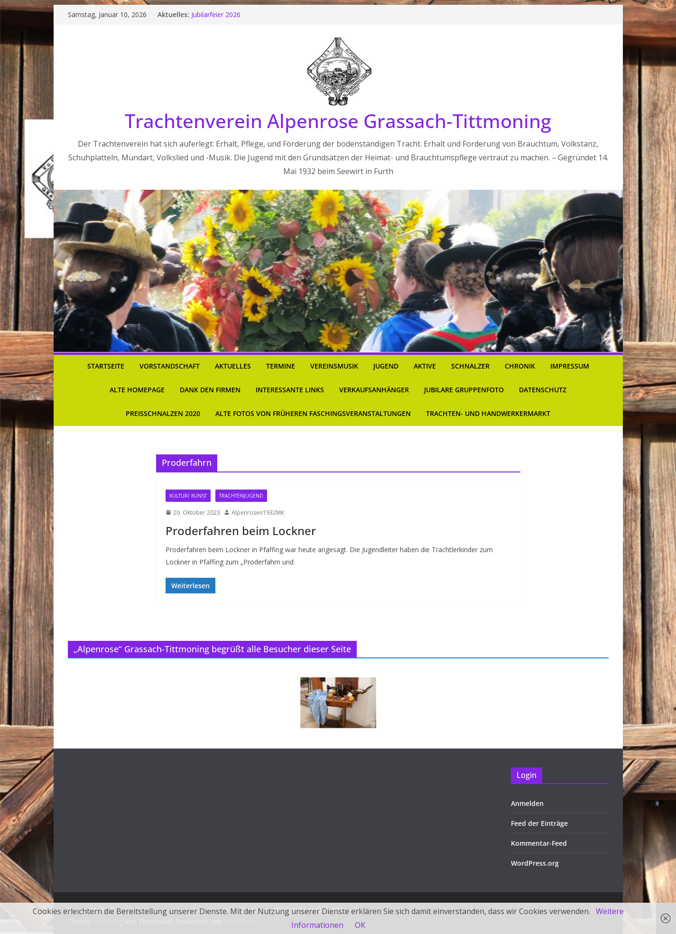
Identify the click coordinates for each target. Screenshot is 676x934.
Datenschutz (542, 389)
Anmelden (527, 803)
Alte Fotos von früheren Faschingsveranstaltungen (313, 413)
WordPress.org (535, 863)
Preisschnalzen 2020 (163, 413)
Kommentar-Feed (539, 843)
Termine (280, 365)
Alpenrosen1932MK (258, 513)
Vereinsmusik (334, 365)
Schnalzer (470, 365)
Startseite (105, 365)
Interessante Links (290, 389)
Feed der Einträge (539, 823)
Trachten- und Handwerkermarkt (488, 413)
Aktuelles (233, 365)
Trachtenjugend (241, 495)
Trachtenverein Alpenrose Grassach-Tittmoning (338, 121)
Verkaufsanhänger (374, 389)
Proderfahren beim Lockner (241, 530)
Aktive (425, 365)
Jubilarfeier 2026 (216, 14)
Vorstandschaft (169, 365)
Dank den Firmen (210, 389)
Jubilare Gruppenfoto (464, 389)
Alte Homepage (137, 389)
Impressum (569, 365)
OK (360, 925)
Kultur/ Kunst (188, 495)
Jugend (385, 365)
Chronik (520, 365)
